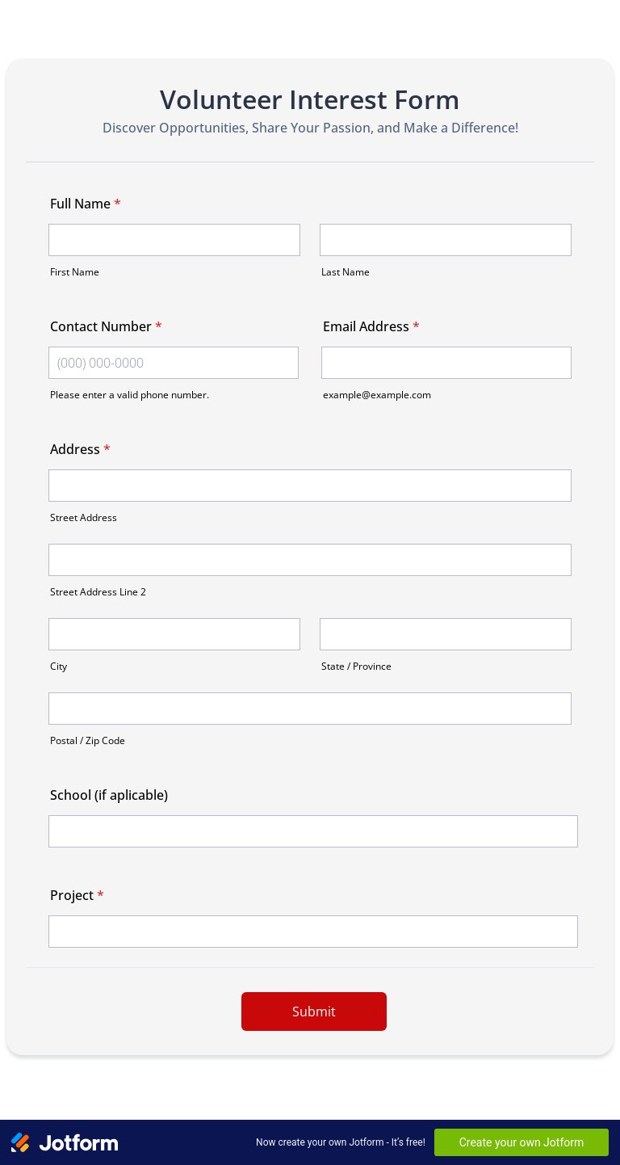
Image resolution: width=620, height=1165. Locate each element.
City (58, 666)
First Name (74, 272)
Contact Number (106, 326)
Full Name (85, 203)
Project (77, 895)
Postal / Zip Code (87, 740)
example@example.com (377, 395)
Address (80, 449)
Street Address (83, 517)
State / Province (356, 666)
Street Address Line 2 (98, 592)
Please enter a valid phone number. (129, 395)
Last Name (345, 272)
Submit (314, 1011)
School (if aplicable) (109, 795)
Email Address (371, 326)
